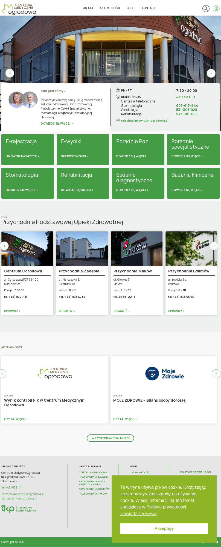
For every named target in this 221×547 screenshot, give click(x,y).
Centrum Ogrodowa (93, 472)
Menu (133, 466)
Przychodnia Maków (93, 493)
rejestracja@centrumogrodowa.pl (144, 120)
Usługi (88, 8)
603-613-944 (187, 105)
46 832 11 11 (185, 97)
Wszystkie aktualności (111, 438)
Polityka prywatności (195, 472)
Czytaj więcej (15, 419)
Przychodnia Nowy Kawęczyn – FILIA (92, 483)
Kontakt (149, 8)
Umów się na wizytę (21, 156)
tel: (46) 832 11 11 (11, 487)
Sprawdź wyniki (73, 156)
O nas (131, 8)
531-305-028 (186, 109)
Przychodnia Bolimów (94, 489)
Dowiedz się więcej (56, 123)
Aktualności (110, 8)
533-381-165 (186, 114)
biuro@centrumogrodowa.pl (19, 498)
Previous (9, 73)
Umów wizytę (139, 472)
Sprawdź (11, 311)
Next (211, 73)
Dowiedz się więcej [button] (138, 513)
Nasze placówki (90, 466)
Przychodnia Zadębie (93, 476)
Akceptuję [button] (164, 528)
